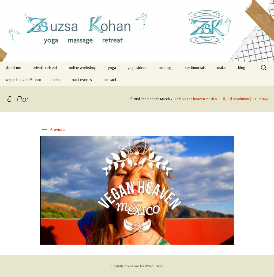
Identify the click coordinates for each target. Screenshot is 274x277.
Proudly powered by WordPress (137, 266)
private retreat (45, 67)
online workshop (82, 67)
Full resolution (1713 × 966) (248, 98)
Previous (52, 129)
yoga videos (137, 67)
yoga (112, 67)
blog (241, 67)
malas (222, 67)
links (56, 79)
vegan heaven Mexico (23, 79)
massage (166, 67)
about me (13, 67)
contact (110, 79)
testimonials (195, 67)
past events (82, 79)
